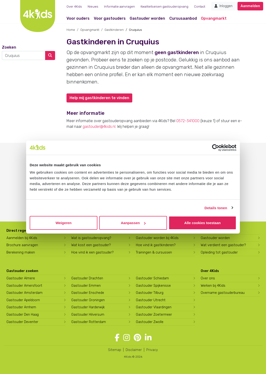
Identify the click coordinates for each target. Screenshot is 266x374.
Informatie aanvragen (119, 6)
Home (70, 30)
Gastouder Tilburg (149, 293)
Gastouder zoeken (22, 271)
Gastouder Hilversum (87, 315)
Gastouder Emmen (86, 286)
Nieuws (93, 6)
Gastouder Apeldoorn (23, 300)
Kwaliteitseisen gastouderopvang (164, 6)
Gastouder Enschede (87, 293)
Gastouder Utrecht (151, 300)
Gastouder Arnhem (21, 307)
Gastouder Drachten (87, 278)
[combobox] (23, 55)
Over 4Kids (74, 6)
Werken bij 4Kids (213, 286)
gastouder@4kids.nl (99, 126)
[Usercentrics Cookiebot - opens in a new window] (215, 147)
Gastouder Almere (20, 278)
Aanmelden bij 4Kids (21, 238)
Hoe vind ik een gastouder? (92, 252)
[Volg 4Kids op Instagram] (126, 337)
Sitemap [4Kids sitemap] (114, 350)
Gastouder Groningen (88, 300)
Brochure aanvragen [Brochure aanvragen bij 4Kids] (22, 245)
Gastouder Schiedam (152, 278)
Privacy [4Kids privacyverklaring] (152, 350)
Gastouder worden (147, 18)
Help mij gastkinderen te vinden (99, 98)
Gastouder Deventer (22, 322)
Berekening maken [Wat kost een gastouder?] (20, 252)
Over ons (208, 278)
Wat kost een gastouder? (91, 245)
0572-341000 (188, 121)
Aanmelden (250, 6)
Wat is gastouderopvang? (91, 238)
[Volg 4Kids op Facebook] (117, 337)
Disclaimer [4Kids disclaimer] (134, 350)
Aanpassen (133, 223)
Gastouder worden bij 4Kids (157, 238)
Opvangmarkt (214, 18)
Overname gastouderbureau (223, 293)
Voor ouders (78, 18)
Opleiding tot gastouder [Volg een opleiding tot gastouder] (219, 252)
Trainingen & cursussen (154, 252)
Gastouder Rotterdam (88, 322)
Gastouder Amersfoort (24, 286)
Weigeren (63, 223)
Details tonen (215, 208)
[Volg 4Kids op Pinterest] (137, 337)
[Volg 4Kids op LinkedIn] (148, 337)
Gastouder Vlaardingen (153, 307)
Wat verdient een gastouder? (223, 245)
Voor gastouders (110, 18)
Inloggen (223, 6)
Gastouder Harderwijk (88, 307)
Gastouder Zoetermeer (154, 315)
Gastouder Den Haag (22, 315)
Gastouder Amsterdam (24, 293)
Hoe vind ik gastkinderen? (156, 245)
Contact (199, 6)
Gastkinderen (114, 30)
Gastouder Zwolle (149, 322)
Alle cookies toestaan (202, 223)
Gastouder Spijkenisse (153, 286)
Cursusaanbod (183, 18)
